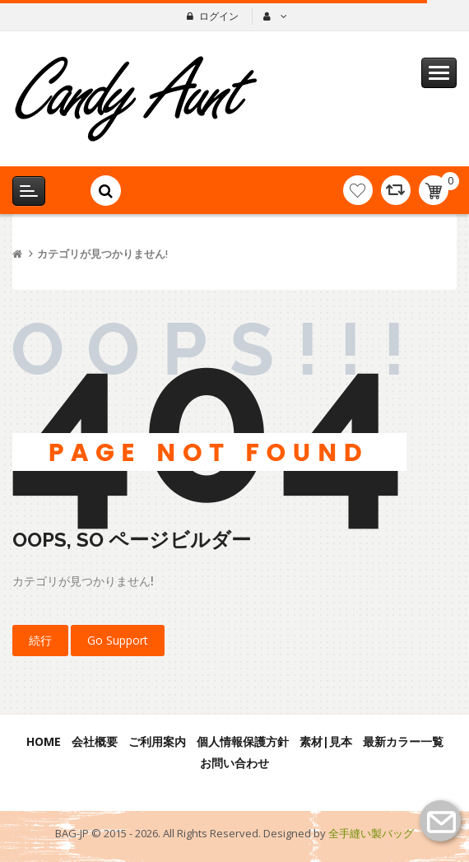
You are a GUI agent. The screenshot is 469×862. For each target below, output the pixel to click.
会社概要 (95, 741)
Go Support (117, 640)
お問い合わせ (234, 763)
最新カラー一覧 (403, 741)
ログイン (219, 16)
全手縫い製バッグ (371, 833)
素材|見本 (326, 741)
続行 (40, 640)
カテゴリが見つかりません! (102, 254)
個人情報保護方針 (243, 741)
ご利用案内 (157, 741)
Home (43, 741)
